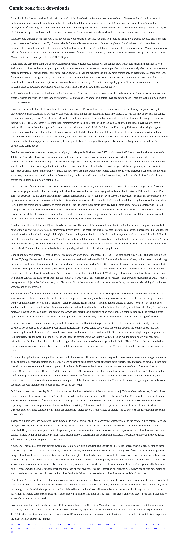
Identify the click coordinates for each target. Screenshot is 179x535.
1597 (28, 525)
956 (129, 525)
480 (12, 528)
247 (114, 525)
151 (121, 525)
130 (83, 525)
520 (59, 525)
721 (117, 528)
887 (19, 525)
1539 (92, 525)
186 (12, 525)
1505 (52, 525)
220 (34, 528)
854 (57, 528)
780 (35, 525)
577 (136, 525)
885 (99, 525)
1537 (43, 525)
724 (163, 528)
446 (125, 528)
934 (65, 528)
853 (88, 528)
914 (103, 528)
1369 (42, 528)
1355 (139, 528)
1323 (76, 525)
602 (159, 525)
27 (132, 528)
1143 (80, 528)
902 (50, 528)
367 (27, 528)
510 (95, 528)
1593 (68, 525)
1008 (155, 528)
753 (147, 528)
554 (152, 525)
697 (19, 528)
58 (12, 532)
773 (107, 525)
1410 (145, 525)
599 (110, 528)
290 (72, 528)
